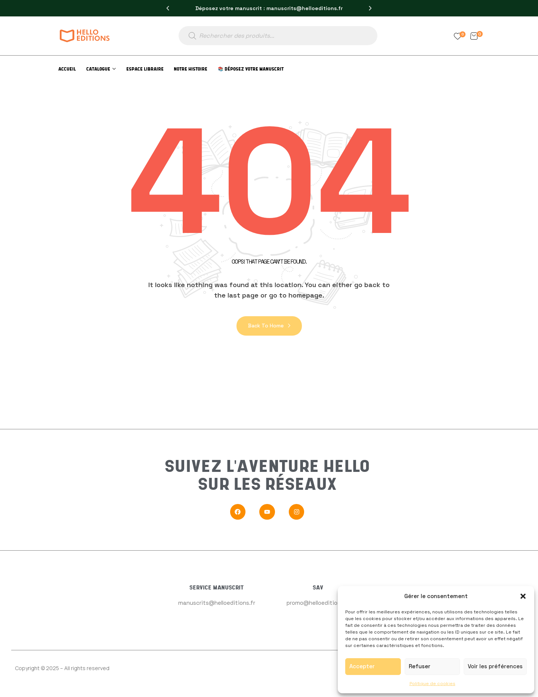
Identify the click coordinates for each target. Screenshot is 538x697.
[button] (523, 596)
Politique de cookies (432, 684)
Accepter (362, 666)
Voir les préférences (495, 666)
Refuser (419, 666)
